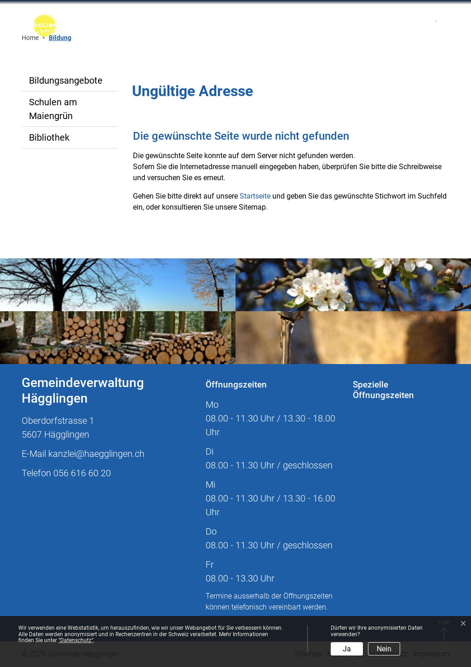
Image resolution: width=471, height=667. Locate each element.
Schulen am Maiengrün (53, 109)
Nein (384, 648)
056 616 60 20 (82, 473)
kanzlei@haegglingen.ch (96, 453)
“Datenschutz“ (75, 640)
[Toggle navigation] (343, 25)
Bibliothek (49, 137)
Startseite (255, 196)
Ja (347, 648)
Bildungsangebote (66, 80)
